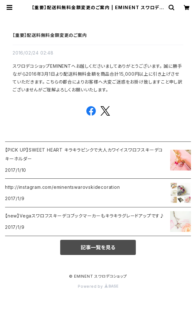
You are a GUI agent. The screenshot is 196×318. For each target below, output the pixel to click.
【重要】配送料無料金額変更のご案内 (50, 35)
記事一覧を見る (98, 247)
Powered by (98, 286)
